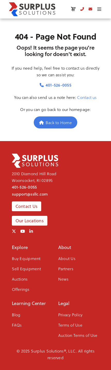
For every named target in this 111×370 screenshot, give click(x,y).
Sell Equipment (26, 269)
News (63, 279)
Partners (65, 269)
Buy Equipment (26, 258)
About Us (66, 258)
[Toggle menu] (99, 9)
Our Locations (29, 221)
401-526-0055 (55, 85)
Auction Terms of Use (78, 335)
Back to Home (55, 122)
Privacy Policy (70, 315)
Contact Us (26, 206)
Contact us (87, 97)
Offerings (21, 289)
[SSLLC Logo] (32, 9)
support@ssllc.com (30, 194)
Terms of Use (70, 325)
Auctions (20, 279)
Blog (16, 315)
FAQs (17, 325)
